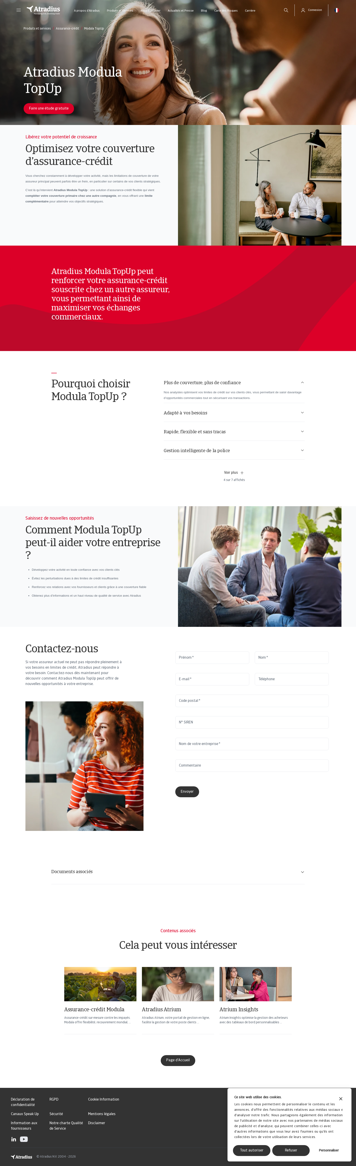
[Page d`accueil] (43, 10)
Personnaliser (329, 1150)
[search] (286, 10)
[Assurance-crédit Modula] (100, 1006)
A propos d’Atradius (87, 10)
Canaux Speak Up (25, 1114)
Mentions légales (102, 1114)
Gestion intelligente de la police (234, 450)
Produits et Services (120, 10)
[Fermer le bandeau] (340, 1099)
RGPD (53, 1099)
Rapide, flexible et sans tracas (234, 431)
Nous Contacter (151, 10)
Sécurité (56, 1114)
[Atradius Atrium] (178, 1006)
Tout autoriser (251, 1150)
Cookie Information (103, 1099)
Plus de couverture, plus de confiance (234, 382)
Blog (204, 10)
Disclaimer (96, 1123)
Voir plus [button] (234, 473)
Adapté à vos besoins (234, 413)
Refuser (291, 1150)
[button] (18, 10)
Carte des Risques (226, 10)
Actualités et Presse (181, 10)
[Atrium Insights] (256, 1006)
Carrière (250, 10)
